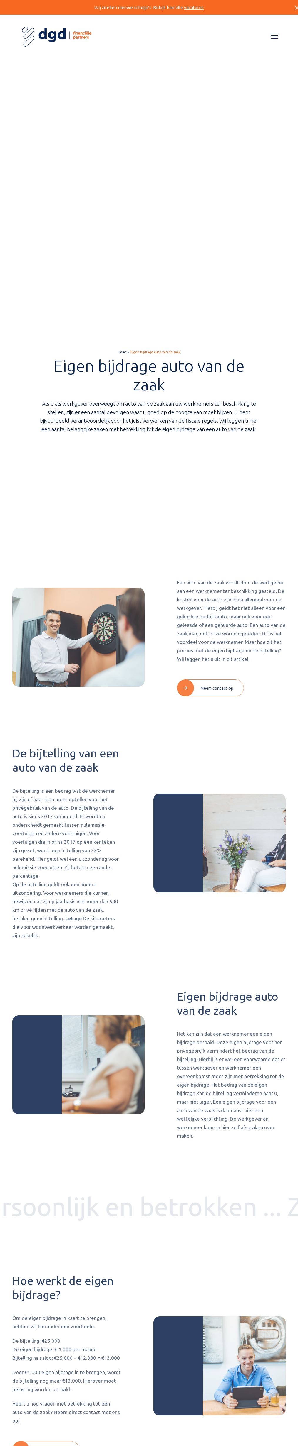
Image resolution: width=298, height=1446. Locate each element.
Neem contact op (216, 688)
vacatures (194, 7)
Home (122, 352)
